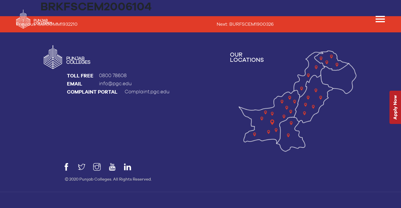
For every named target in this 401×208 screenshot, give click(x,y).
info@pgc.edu (115, 83)
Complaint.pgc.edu (147, 91)
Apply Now (395, 107)
